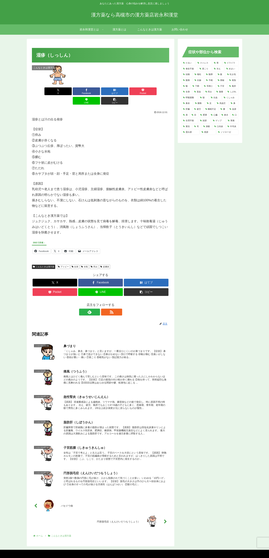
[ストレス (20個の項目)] (204, 63)
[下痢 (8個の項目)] (196, 86)
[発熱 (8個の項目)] (233, 80)
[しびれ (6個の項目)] (232, 91)
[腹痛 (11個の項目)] (187, 80)
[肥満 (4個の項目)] (204, 115)
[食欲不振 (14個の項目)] (189, 68)
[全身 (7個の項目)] (187, 91)
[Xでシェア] (43, 91)
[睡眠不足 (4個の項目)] (211, 109)
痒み (94, 257)
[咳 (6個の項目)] (203, 97)
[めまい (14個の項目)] (231, 68)
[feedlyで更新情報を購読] (96, 302)
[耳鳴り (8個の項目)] (208, 86)
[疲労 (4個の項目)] (198, 109)
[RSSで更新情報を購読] (104, 302)
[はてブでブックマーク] (89, 91)
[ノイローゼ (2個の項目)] (227, 132)
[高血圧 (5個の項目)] (222, 103)
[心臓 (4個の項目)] (214, 115)
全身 (75, 257)
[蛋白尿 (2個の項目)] (190, 132)
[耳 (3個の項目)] (197, 126)
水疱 (84, 257)
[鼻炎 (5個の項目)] (187, 103)
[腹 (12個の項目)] (220, 74)
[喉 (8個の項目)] (186, 86)
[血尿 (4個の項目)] (233, 109)
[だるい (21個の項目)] (188, 63)
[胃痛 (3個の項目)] (232, 120)
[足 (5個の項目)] (210, 103)
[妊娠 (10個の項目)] (198, 80)
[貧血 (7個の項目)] (198, 91)
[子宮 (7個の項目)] (221, 86)
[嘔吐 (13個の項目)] (198, 74)
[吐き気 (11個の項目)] (232, 74)
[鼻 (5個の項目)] (233, 103)
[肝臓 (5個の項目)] (187, 109)
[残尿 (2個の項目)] (208, 132)
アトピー (63, 257)
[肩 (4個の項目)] (185, 115)
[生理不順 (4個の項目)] (190, 120)
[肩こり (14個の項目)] (205, 68)
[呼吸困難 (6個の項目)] (190, 97)
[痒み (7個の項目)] (209, 91)
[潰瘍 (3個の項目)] (207, 126)
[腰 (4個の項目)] (223, 109)
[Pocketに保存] (112, 91)
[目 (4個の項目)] (194, 115)
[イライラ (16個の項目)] (230, 63)
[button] (158, 91)
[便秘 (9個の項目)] (221, 80)
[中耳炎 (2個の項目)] (232, 126)
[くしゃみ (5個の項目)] (230, 97)
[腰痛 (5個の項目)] (199, 103)
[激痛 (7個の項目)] (220, 91)
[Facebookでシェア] (66, 91)
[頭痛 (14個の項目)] (187, 74)
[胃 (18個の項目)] (217, 63)
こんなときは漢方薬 (43, 257)
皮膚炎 (104, 257)
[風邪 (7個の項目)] (233, 86)
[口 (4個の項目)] (234, 115)
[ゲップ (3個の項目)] (218, 120)
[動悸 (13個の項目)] (209, 74)
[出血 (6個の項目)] (215, 97)
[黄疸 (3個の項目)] (187, 126)
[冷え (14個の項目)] (218, 68)
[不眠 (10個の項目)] (209, 80)
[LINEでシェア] (135, 91)
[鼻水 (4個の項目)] (225, 115)
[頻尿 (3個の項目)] (204, 120)
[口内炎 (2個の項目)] (219, 126)
